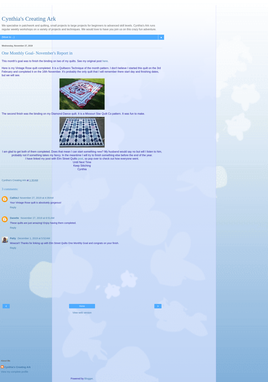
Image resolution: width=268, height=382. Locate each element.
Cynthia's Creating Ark (29, 18)
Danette (15, 218)
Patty (13, 238)
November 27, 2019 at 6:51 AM (37, 218)
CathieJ (14, 197)
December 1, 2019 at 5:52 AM (34, 238)
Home (82, 306)
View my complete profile (14, 371)
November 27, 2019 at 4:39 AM (36, 197)
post (80, 158)
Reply (13, 207)
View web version (82, 312)
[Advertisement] (82, 9)
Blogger (88, 378)
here (105, 61)
